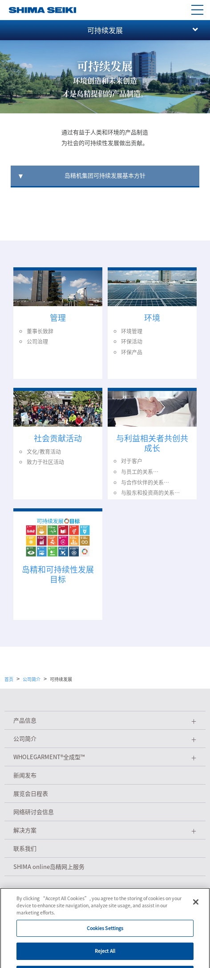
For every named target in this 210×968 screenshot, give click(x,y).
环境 (152, 318)
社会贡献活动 (58, 438)
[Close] (196, 908)
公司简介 (31, 679)
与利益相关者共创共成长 (152, 443)
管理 (58, 318)
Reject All (105, 957)
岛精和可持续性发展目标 (58, 574)
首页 (8, 679)
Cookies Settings (105, 934)
